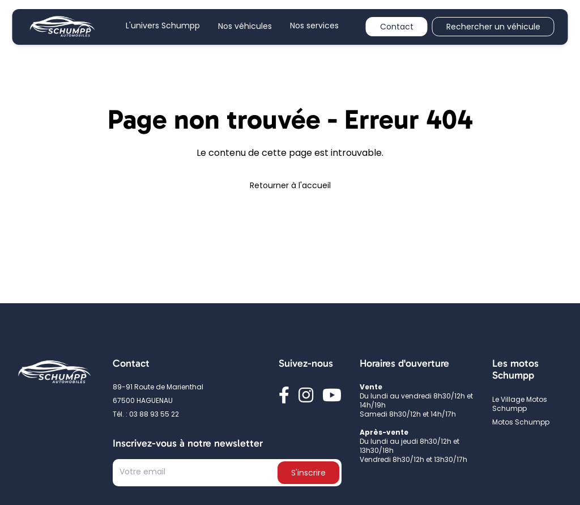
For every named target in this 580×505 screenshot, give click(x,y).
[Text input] (196, 475)
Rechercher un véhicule (493, 27)
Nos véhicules (245, 27)
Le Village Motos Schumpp (519, 405)
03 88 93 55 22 (154, 414)
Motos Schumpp (520, 422)
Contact (396, 27)
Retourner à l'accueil (290, 186)
